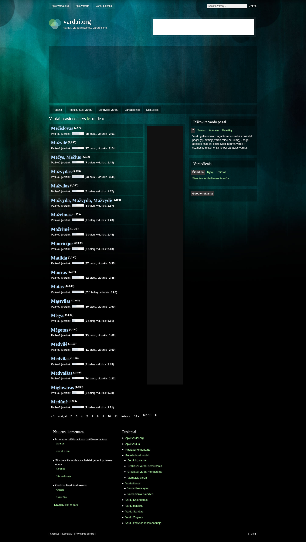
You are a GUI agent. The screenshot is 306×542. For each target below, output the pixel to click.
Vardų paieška (104, 5)
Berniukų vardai (137, 460)
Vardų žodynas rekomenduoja (143, 523)
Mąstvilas (61, 301)
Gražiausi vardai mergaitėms (145, 471)
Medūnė (59, 401)
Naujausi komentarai (137, 449)
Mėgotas (59, 330)
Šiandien (198, 172)
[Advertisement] (165, 191)
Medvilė (59, 344)
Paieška (222, 172)
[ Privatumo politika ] (85, 533)
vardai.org (77, 21)
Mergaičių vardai (137, 477)
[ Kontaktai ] (67, 533)
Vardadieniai (132, 109)
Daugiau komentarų (66, 504)
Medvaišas (61, 373)
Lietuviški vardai (108, 109)
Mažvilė (59, 142)
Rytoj (210, 172)
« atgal (62, 416)
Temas (201, 130)
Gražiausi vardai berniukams (145, 466)
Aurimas (60, 444)
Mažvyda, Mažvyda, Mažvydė (81, 200)
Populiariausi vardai (80, 109)
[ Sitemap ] (54, 533)
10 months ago (63, 476)
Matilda (59, 258)
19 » (136, 416)
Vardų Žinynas (134, 517)
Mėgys (57, 315)
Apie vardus (82, 5)
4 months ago (62, 451)
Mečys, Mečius (66, 157)
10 (109, 416)
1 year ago (61, 497)
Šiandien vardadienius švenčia (210, 178)
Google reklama (202, 193)
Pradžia (57, 109)
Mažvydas (61, 171)
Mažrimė (60, 229)
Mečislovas (62, 128)
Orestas (60, 490)
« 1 (53, 416)
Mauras (59, 272)
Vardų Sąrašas (134, 511)
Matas (57, 286)
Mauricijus (62, 243)
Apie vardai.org (60, 5)
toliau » (126, 416)
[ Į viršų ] (252, 533)
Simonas (60, 469)
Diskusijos (152, 109)
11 (116, 416)
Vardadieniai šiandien (140, 494)
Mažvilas (60, 186)
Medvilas (60, 358)
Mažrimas (61, 214)
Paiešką (227, 130)
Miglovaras (62, 387)
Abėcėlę (214, 130)
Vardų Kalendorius (136, 499)
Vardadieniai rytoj (138, 488)
